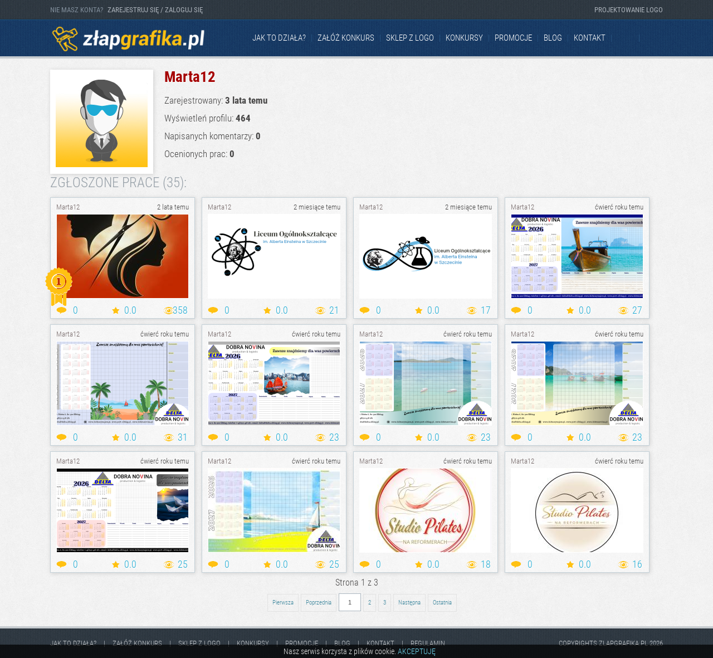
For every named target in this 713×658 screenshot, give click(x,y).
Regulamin (428, 643)
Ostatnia (442, 602)
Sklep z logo (410, 38)
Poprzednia (318, 602)
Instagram (654, 38)
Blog (553, 38)
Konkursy (464, 38)
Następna (409, 602)
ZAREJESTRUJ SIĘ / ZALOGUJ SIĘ (155, 10)
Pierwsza (283, 602)
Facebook (626, 38)
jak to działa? (279, 38)
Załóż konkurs (346, 38)
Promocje (513, 38)
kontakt (589, 38)
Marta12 (68, 207)
